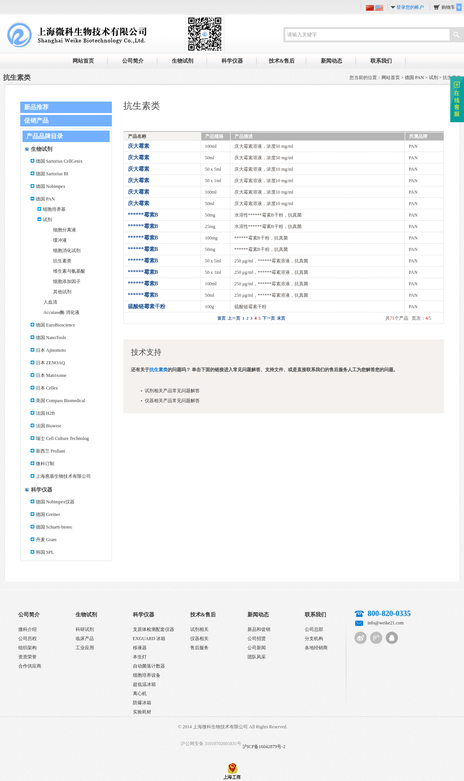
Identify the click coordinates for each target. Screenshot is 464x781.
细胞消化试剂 (67, 250)
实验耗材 (142, 712)
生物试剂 (182, 61)
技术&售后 (282, 61)
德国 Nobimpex (51, 186)
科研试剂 (85, 629)
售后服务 (199, 647)
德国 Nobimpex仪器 (55, 501)
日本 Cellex (47, 388)
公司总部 (314, 629)
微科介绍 (27, 629)
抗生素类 (62, 261)
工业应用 (85, 647)
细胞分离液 (64, 230)
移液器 (140, 647)
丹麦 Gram (46, 539)
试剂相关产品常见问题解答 (172, 390)
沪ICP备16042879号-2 (264, 746)
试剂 (433, 77)
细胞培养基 (54, 209)
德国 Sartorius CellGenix (59, 161)
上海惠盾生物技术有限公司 (63, 476)
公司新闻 (256, 647)
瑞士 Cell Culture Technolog (62, 438)
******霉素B (143, 215)
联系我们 (381, 61)
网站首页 (83, 61)
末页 (281, 318)
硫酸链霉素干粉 (146, 306)
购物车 (451, 7)
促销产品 (36, 120)
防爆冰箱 (142, 702)
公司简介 (133, 61)
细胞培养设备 (146, 675)
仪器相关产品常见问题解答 (172, 400)
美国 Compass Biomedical (60, 400)
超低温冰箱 (144, 684)
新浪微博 (360, 638)
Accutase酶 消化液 (62, 312)
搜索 (456, 35)
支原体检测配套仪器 (153, 629)
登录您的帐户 (410, 7)
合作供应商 (29, 666)
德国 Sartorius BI (52, 173)
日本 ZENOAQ (50, 362)
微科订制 (45, 463)
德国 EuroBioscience (55, 325)
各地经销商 (316, 647)
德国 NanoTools (51, 337)
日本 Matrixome (51, 375)
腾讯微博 (376, 638)
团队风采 (256, 657)
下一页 (268, 318)
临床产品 (85, 638)
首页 (221, 318)
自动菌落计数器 (149, 666)
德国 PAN (414, 77)
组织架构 (27, 647)
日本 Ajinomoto (51, 350)
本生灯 (140, 657)
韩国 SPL (45, 552)
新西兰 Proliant (50, 451)
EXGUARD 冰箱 (149, 638)
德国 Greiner (48, 514)
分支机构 (314, 638)
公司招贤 (256, 638)
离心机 (140, 693)
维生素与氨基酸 (69, 271)
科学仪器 (232, 61)
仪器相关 (199, 638)
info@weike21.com (386, 623)
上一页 (234, 318)
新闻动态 (331, 61)
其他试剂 (62, 291)
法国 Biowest (48, 425)
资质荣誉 (27, 657)
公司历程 (27, 638)
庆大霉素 (138, 146)
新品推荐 (36, 107)
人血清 (50, 302)
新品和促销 (258, 629)
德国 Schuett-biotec (54, 527)
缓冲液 (60, 240)
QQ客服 (392, 638)
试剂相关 (199, 629)
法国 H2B (45, 413)
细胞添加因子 (67, 281)
